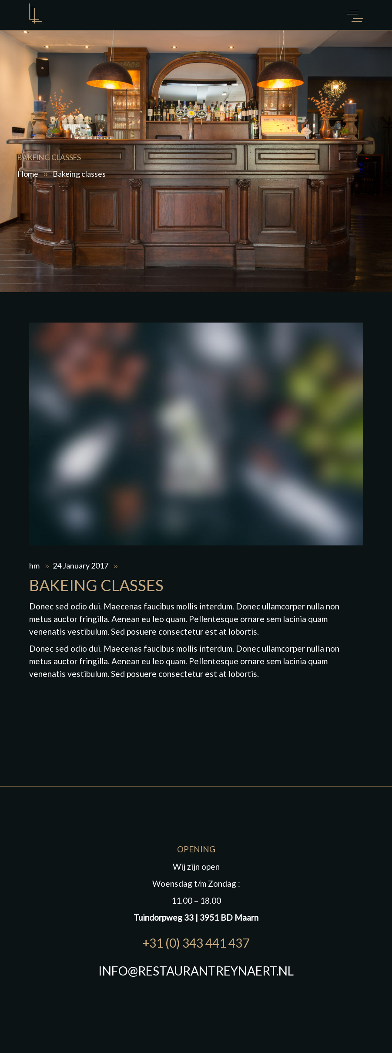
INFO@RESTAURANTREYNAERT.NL (196, 970)
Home (27, 173)
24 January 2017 (81, 565)
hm (35, 565)
